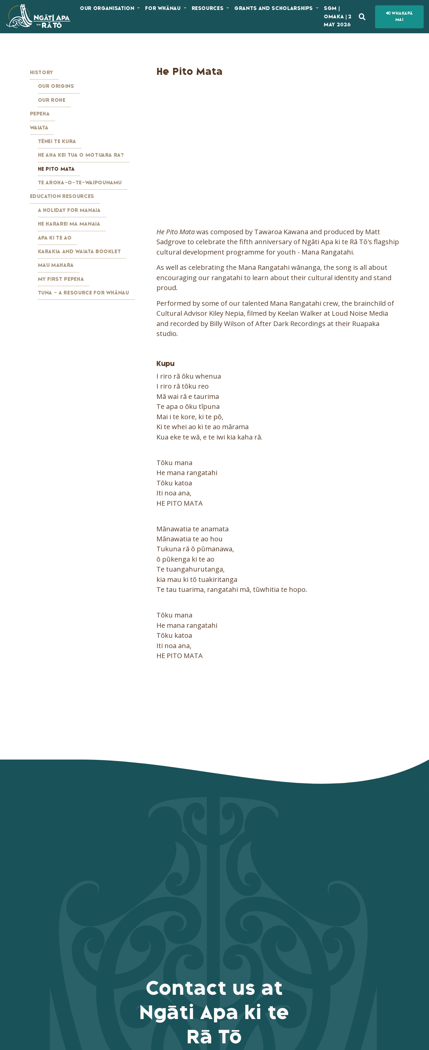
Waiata (39, 127)
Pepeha (40, 113)
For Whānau (163, 8)
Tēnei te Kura (57, 141)
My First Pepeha (61, 279)
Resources (208, 8)
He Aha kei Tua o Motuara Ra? (81, 155)
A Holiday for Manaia (69, 210)
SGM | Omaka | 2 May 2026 (338, 16)
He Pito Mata (56, 169)
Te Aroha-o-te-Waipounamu (80, 182)
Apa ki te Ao (55, 238)
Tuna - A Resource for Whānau (83, 292)
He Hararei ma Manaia (69, 224)
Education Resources (62, 196)
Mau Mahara (56, 265)
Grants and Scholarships (274, 8)
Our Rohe (52, 100)
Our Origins (56, 86)
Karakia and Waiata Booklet (79, 251)
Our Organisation (108, 8)
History (42, 72)
